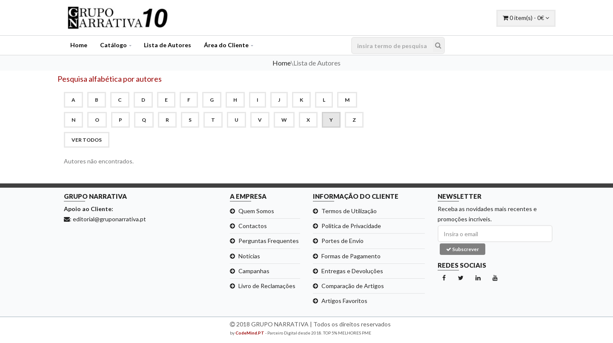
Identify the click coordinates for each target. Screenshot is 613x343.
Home (78, 45)
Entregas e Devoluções (352, 270)
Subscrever (462, 249)
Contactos (252, 225)
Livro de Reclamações (266, 285)
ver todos (87, 140)
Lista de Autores (167, 45)
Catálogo (113, 45)
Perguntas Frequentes (268, 240)
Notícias (249, 256)
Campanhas (253, 270)
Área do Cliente (226, 45)
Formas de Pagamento (351, 256)
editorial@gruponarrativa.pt (109, 219)
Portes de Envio (342, 240)
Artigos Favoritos (344, 300)
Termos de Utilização (349, 210)
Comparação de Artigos (352, 285)
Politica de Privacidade (351, 225)
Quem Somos (256, 210)
